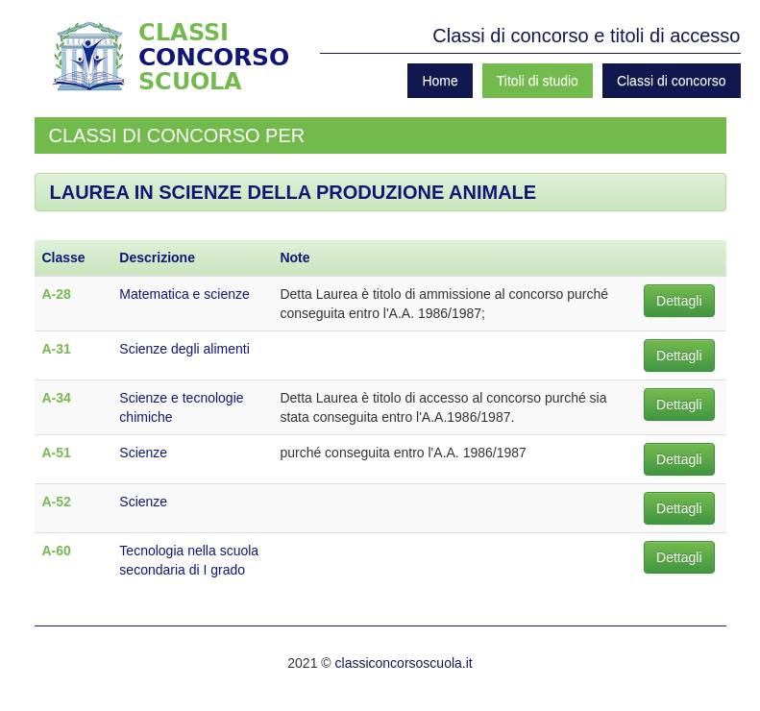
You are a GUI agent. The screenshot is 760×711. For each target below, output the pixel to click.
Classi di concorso (671, 80)
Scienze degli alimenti (184, 348)
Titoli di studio (537, 80)
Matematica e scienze (184, 294)
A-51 (56, 452)
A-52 (56, 501)
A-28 (56, 294)
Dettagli (678, 300)
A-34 (56, 397)
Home (439, 80)
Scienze (143, 452)
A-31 (56, 348)
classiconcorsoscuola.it (404, 663)
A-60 (56, 550)
